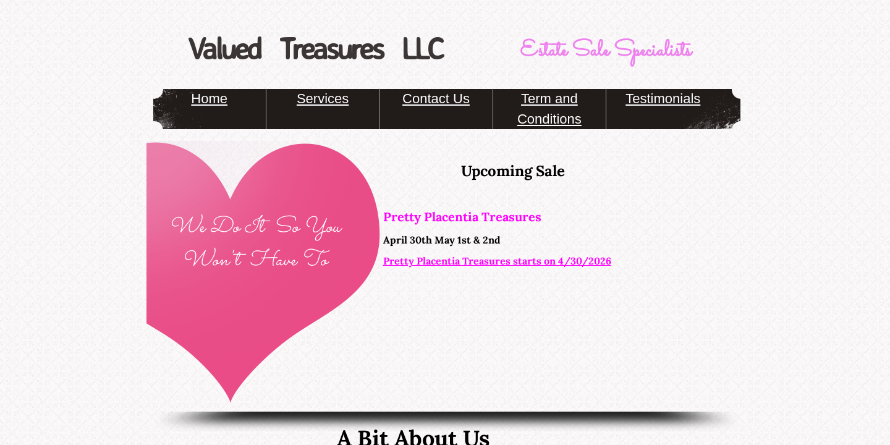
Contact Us (436, 98)
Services (323, 98)
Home (209, 98)
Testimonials (662, 98)
